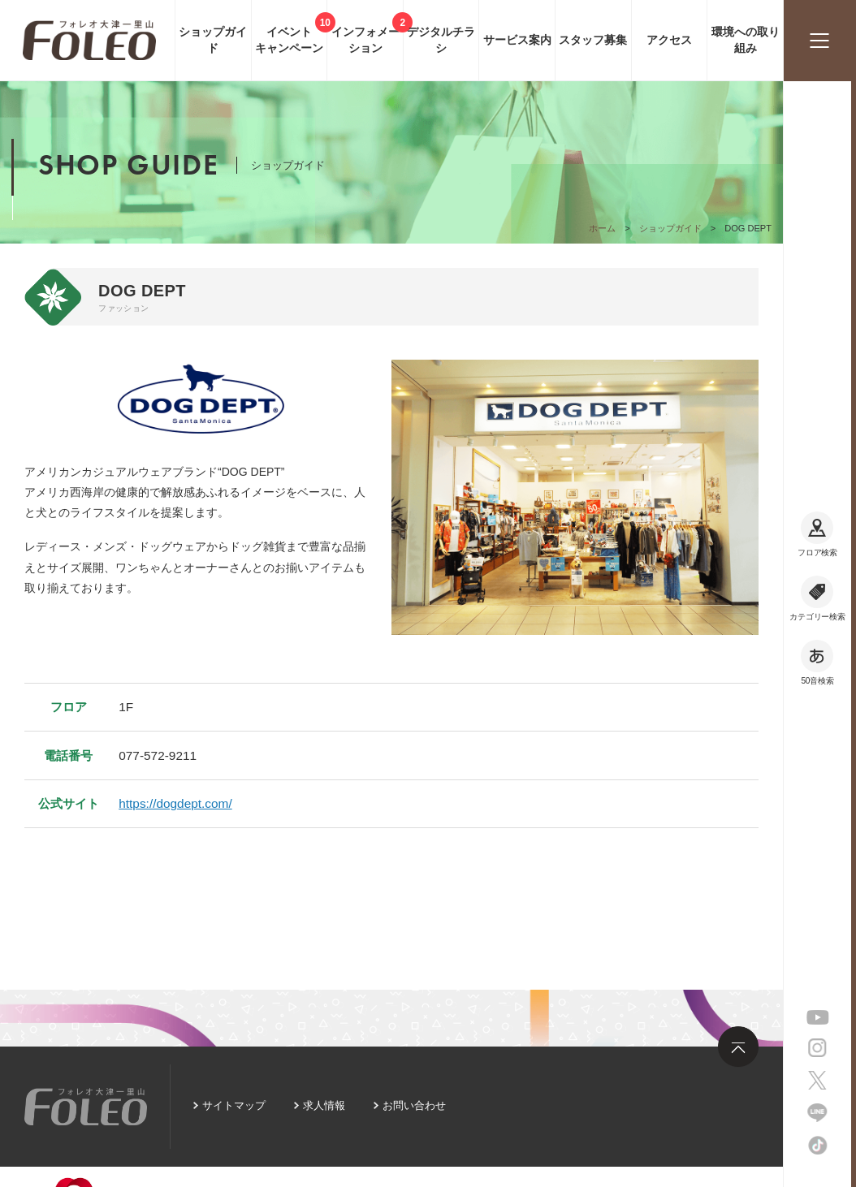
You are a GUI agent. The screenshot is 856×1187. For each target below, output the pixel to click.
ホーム (602, 228)
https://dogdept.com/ (175, 803)
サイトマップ (234, 1105)
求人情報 (324, 1105)
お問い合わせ (414, 1105)
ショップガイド (670, 228)
